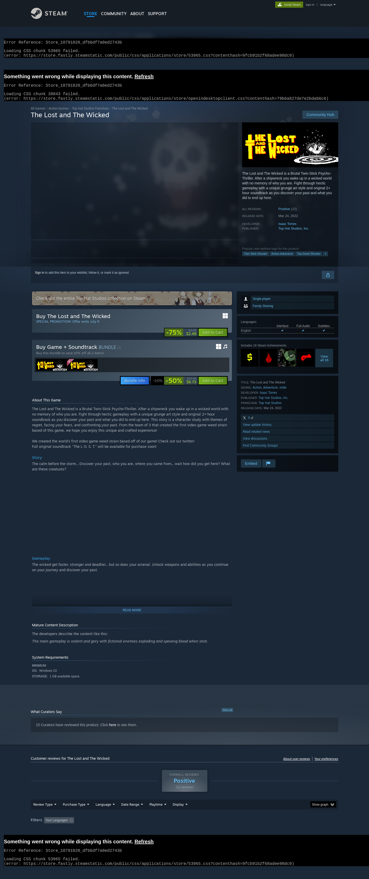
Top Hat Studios (270, 409)
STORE (90, 13)
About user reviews (296, 765)
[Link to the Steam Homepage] (53, 17)
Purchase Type (74, 810)
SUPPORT (157, 13)
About (137, 13)
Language (103, 810)
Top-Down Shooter (308, 259)
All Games (38, 114)
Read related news (256, 438)
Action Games (59, 114)
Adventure (270, 394)
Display (178, 810)
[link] (181, 338)
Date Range (130, 810)
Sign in (39, 279)
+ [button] (325, 259)
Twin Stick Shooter (255, 259)
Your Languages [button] (56, 826)
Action (257, 394)
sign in (310, 4)
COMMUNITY (114, 13)
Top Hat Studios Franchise (90, 114)
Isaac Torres (287, 230)
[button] (212, 338)
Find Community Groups (260, 451)
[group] (184, 826)
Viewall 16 (324, 364)
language (326, 4)
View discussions (255, 445)
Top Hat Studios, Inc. (293, 234)
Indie (283, 394)
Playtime (155, 810)
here (112, 731)
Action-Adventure (282, 259)
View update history (257, 431)
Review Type (43, 810)
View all (227, 716)
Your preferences (326, 765)
